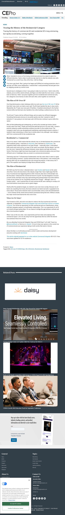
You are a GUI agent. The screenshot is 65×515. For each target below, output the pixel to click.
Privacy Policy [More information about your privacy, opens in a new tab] (11, 500)
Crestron (40, 170)
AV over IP (14, 249)
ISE (26, 249)
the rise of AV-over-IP (48, 104)
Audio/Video (35, 463)
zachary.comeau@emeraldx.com (40, 483)
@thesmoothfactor (12, 224)
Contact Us (35, 491)
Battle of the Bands (27, 17)
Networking (35, 456)
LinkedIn (28, 224)
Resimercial (38, 249)
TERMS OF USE (31, 510)
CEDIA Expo (49, 143)
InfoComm (31, 143)
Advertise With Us (6, 477)
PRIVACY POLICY (40, 510)
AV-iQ (26, 1)
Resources (4, 465)
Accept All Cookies (15, 503)
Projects (3, 463)
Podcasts (4, 469)
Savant (47, 170)
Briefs (3, 459)
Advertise (19, 1)
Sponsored (4, 467)
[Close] (29, 480)
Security (34, 467)
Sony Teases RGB (54, 17)
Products (4, 461)
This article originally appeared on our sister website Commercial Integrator (29, 236)
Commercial (35, 459)
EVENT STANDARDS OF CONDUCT (42, 508)
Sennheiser (24, 233)
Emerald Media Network (8, 1)
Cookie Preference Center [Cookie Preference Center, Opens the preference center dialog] (15, 508)
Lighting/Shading (36, 465)
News (5, 24)
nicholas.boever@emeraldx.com (40, 489)
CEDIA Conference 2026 (41, 17)
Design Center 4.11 (15, 17)
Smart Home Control (37, 461)
